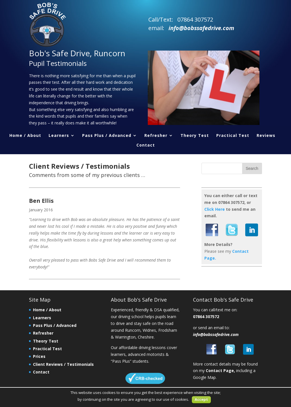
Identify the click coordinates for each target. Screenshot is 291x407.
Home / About (25, 135)
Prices (39, 356)
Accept (201, 399)
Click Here (214, 209)
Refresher (155, 135)
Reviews (266, 135)
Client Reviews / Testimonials (63, 364)
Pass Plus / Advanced (106, 135)
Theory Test (194, 135)
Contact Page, (220, 370)
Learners (59, 135)
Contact (145, 145)
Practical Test (232, 135)
